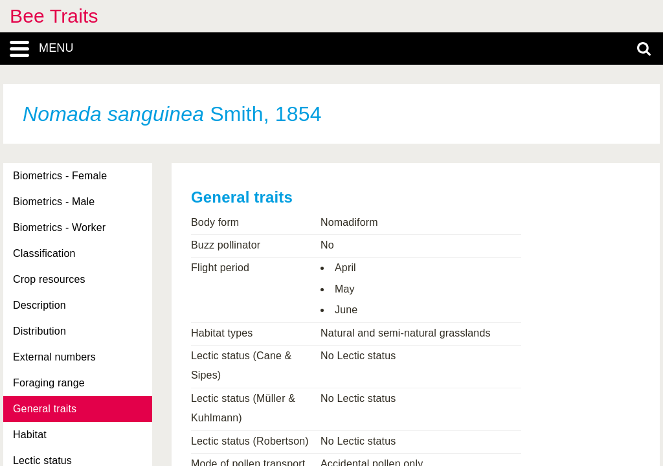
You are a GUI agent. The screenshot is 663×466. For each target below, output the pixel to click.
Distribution (39, 331)
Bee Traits (54, 16)
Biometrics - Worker (59, 227)
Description (39, 305)
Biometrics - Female (60, 175)
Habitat (30, 434)
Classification (44, 253)
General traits (44, 408)
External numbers (54, 356)
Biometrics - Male (54, 201)
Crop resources (49, 279)
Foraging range (49, 382)
